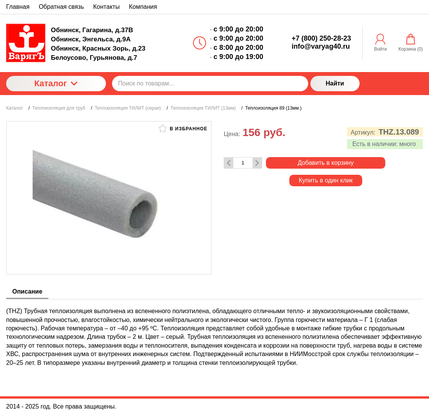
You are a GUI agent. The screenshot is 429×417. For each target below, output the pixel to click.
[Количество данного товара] (242, 163)
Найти (335, 83)
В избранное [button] (183, 128)
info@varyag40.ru (321, 46)
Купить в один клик (326, 180)
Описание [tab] (27, 291)
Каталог (56, 83)
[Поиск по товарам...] (210, 83)
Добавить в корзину (326, 162)
